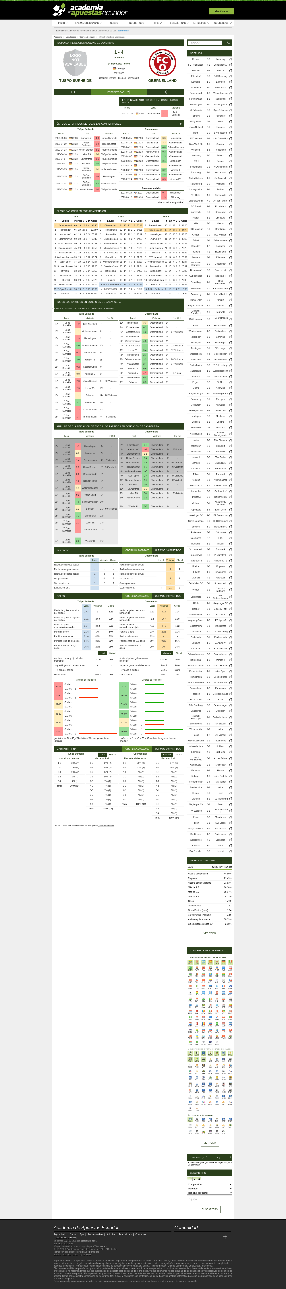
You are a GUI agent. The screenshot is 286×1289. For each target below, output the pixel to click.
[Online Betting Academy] (198, 1237)
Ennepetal (196, 711)
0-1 (208, 399)
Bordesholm (220, 468)
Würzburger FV (220, 393)
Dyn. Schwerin (220, 110)
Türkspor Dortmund (220, 589)
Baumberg (196, 399)
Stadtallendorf (220, 325)
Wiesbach (196, 359)
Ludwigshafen (196, 410)
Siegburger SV (220, 603)
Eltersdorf (195, 76)
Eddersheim (196, 626)
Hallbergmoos (220, 104)
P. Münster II (220, 555)
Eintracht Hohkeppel (196, 717)
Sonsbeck (220, 549)
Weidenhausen (196, 331)
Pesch (196, 735)
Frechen (196, 694)
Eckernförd (196, 597)
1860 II (195, 161)
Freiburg (196, 251)
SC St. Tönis (196, 699)
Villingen (220, 184)
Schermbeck (220, 583)
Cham (196, 388)
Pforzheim (196, 87)
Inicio (63, 23)
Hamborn (220, 127)
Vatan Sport (175, 161)
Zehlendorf (196, 446)
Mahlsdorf (196, 451)
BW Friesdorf (220, 133)
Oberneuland (162, 81)
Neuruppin (220, 99)
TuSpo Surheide (75, 81)
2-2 (208, 359)
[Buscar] (228, 42)
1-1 (97, 169)
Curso (114, 23)
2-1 (208, 127)
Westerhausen (220, 93)
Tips (158, 23)
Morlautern (196, 405)
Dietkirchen (220, 331)
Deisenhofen (220, 497)
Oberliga (119, 68)
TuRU (220, 538)
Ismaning (220, 59)
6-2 (208, 337)
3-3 (164, 138)
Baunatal (196, 257)
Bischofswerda (196, 201)
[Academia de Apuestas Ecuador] (177, 1237)
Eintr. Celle (220, 509)
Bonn (195, 133)
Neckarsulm (220, 172)
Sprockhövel (196, 555)
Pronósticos (136, 23)
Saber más (123, 30)
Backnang (196, 172)
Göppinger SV (220, 65)
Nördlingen (196, 337)
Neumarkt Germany (196, 263)
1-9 (164, 197)
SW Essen (220, 823)
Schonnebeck (195, 549)
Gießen (195, 234)
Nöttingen (195, 342)
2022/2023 (119, 73)
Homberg (195, 543)
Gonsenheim (196, 688)
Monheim (220, 416)
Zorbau (220, 189)
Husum (220, 223)
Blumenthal (86, 159)
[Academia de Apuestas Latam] (211, 1237)
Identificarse (221, 11)
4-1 (144, 373)
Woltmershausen (109, 169)
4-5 (164, 174)
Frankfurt (220, 446)
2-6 (208, 851)
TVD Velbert (196, 138)
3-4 (144, 350)
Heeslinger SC (196, 515)
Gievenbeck (220, 572)
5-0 (208, 526)
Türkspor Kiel (195, 729)
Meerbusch (195, 538)
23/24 (140, 197)
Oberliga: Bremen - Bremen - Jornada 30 (119, 78)
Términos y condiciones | (66, 1252)
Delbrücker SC (196, 583)
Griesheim (196, 631)
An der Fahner (220, 201)
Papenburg (195, 509)
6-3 (208, 677)
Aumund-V (86, 138)
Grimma (220, 422)
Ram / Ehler (196, 300)
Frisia (195, 474)
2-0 (208, 133)
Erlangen (220, 82)
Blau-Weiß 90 (195, 144)
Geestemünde (152, 156)
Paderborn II (196, 560)
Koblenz (196, 480)
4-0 (97, 138)
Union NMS (220, 463)
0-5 (208, 705)
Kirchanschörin (220, 288)
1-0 (97, 189)
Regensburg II (196, 393)
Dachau (220, 161)
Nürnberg (175, 197)
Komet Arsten (86, 189)
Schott (196, 240)
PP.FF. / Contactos (108, 1249)
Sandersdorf (196, 93)
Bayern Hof (220, 270)
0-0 (97, 154)
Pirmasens (220, 688)
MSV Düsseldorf (220, 138)
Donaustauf (195, 270)
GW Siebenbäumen (220, 596)
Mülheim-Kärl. (220, 485)
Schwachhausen (109, 183)
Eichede (196, 463)
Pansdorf (220, 474)
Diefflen (220, 382)
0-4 (144, 377)
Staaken (221, 144)
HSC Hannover (220, 521)
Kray (220, 699)
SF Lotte (196, 572)
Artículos (201, 23)
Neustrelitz (196, 427)
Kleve (220, 121)
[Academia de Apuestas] (205, 1237)
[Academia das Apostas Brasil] (191, 1237)
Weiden (195, 70)
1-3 (97, 176)
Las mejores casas (88, 23)
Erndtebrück (196, 723)
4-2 (208, 65)
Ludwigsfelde (196, 189)
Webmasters (100, 1246)
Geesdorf (195, 246)
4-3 (208, 729)
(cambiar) (195, 1165)
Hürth (195, 603)
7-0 (208, 201)
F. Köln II (220, 614)
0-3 (164, 152)
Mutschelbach (220, 354)
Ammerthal (196, 491)
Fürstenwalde (195, 99)
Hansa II (196, 457)
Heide (220, 729)
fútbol (148, 1260)
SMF (71, 1243)
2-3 (78, 381)
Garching (220, 337)
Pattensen (196, 532)
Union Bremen (86, 150)
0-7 (164, 192)
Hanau (196, 325)
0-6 (144, 368)
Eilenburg (220, 218)
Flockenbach (220, 637)
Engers (195, 382)
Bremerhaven (152, 165)
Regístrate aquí (88, 1241)
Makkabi (220, 427)
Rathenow (220, 451)
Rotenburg (196, 294)
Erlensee (220, 257)
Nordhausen (196, 434)
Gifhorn (195, 503)
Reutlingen (220, 251)
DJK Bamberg (220, 76)
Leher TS (86, 154)
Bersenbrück (220, 526)
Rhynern (220, 566)
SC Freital (196, 206)
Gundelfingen (195, 276)
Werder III (175, 170)
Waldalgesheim (220, 371)
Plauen (195, 218)
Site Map (58, 1243)
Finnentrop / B (220, 560)
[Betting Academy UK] (218, 1237)
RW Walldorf (220, 234)
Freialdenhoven (220, 717)
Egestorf (196, 526)
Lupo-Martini (220, 294)
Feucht (220, 70)
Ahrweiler (220, 405)
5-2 (208, 121)
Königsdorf (220, 620)
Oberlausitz (220, 195)
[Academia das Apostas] (184, 1237)
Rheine (195, 566)
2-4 (144, 364)
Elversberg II (196, 485)
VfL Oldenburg (220, 167)
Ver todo (210, 933)
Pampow (196, 116)
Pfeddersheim (220, 359)
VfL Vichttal (220, 735)
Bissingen (196, 348)
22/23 (141, 113)
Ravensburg (196, 184)
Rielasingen (220, 342)
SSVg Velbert (195, 121)
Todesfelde (220, 150)
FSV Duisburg (196, 705)
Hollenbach (220, 87)
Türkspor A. (195, 497)
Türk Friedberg (220, 631)
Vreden (195, 590)
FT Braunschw (220, 515)
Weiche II (195, 150)
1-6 (208, 150)
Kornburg (195, 82)
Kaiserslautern (220, 240)
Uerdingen (196, 416)
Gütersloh (220, 711)
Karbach (196, 376)
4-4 (208, 354)
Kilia (196, 223)
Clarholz (196, 577)
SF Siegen (220, 723)
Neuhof (220, 305)
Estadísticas (179, 23)
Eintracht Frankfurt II (196, 312)
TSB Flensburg (196, 229)
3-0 (78, 359)
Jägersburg (195, 371)
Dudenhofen (196, 365)
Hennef (195, 609)
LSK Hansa (220, 532)
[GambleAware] (63, 1286)
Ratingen (220, 399)
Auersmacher (220, 480)
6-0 (208, 405)
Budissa (196, 422)
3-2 (164, 170)
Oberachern (196, 354)
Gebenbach (220, 264)
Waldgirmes (220, 626)
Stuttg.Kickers (196, 178)
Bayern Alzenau (196, 305)
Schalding (196, 282)
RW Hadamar (195, 319)
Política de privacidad (88, 1252)
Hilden (220, 543)
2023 (140, 192)
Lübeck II (195, 468)
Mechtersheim (220, 376)
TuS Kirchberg (220, 365)
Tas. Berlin (220, 457)
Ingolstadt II (220, 276)
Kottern (195, 59)
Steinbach (196, 637)
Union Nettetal (196, 127)
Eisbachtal (220, 410)
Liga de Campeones (177, 1266)
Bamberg (220, 246)
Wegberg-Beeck (196, 620)
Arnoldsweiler (195, 614)
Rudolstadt (220, 206)
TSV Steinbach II (220, 319)
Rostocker (220, 116)
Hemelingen (109, 176)
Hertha (196, 440)
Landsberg (196, 155)
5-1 (208, 348)
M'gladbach (175, 192)
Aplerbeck (220, 577)
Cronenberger (220, 705)
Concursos (223, 23)
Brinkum (86, 163)
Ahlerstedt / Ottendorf (220, 503)
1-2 (97, 144)
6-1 (208, 637)
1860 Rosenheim (220, 282)
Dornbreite (220, 229)
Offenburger (220, 348)
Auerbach (195, 212)
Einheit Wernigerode (220, 433)
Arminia (220, 300)
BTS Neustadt (109, 144)
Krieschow (220, 212)
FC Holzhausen (195, 65)
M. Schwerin (196, 110)
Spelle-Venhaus (196, 521)
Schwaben (196, 288)
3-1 (164, 113)
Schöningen (196, 167)
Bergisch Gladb (220, 694)
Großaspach (220, 178)
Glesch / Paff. (220, 609)
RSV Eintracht (220, 440)
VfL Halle (196, 195)
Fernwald (220, 312)
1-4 (78, 416)
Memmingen (196, 104)
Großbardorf (220, 491)
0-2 (78, 352)
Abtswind (220, 388)
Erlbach (220, 155)
